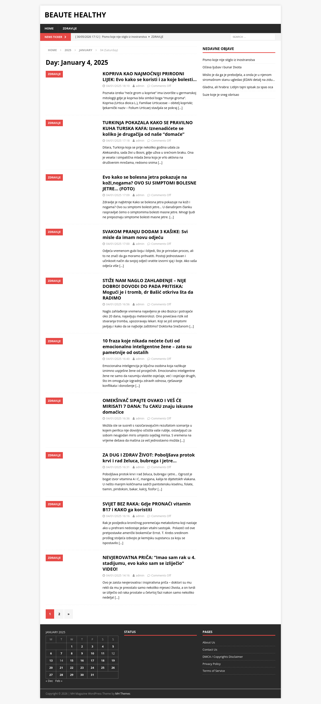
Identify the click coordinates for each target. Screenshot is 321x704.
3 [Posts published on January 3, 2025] (92, 647)
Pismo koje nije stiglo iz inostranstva (229, 60)
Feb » (58, 681)
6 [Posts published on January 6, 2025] (51, 654)
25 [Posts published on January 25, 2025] (102, 668)
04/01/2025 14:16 (118, 576)
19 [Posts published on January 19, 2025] (113, 661)
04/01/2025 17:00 (118, 244)
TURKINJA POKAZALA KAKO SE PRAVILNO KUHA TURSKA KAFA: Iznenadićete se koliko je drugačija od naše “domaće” (148, 128)
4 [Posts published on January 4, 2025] (102, 647)
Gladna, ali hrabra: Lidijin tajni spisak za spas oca (238, 87)
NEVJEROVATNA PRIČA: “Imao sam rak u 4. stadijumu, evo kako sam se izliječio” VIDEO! (149, 563)
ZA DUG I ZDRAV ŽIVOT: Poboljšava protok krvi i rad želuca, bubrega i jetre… (149, 458)
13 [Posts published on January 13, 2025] (51, 661)
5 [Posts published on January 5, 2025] (113, 647)
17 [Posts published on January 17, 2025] (92, 661)
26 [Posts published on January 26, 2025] (113, 668)
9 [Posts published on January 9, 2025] (82, 654)
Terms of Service (214, 671)
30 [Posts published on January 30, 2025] (82, 675)
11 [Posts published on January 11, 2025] (102, 654)
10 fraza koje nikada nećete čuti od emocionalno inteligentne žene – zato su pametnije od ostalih (147, 347)
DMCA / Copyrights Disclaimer (223, 657)
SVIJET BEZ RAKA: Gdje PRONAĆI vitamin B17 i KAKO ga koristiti (147, 507)
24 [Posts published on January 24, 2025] (92, 668)
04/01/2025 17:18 (118, 141)
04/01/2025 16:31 (118, 467)
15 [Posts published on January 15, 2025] (71, 661)
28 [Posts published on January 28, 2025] (61, 675)
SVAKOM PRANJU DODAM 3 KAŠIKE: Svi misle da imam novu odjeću (145, 235)
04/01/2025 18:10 (118, 86)
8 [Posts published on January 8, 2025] (71, 654)
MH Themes (122, 694)
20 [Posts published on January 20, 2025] (51, 668)
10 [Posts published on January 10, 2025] (92, 654)
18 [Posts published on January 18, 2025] (102, 661)
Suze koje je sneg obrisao (221, 95)
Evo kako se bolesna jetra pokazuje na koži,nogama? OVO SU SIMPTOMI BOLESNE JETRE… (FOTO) (149, 183)
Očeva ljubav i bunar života (222, 67)
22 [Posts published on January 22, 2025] (71, 668)
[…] (180, 108)
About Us (209, 643)
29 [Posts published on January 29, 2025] (71, 675)
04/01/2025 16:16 (118, 516)
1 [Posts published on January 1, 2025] (71, 647)
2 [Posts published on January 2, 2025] (82, 647)
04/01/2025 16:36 (118, 419)
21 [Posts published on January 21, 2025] (61, 668)
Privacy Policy (212, 664)
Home (49, 28)
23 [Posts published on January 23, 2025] (82, 668)
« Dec (49, 681)
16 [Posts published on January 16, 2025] (82, 661)
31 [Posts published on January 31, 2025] (92, 675)
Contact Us (210, 650)
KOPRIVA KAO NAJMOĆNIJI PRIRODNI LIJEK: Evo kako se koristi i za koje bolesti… (150, 77)
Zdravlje (70, 28)
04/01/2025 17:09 (118, 195)
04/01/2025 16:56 (118, 304)
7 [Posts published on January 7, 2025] (61, 654)
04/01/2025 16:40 (118, 359)
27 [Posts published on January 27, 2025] (51, 675)
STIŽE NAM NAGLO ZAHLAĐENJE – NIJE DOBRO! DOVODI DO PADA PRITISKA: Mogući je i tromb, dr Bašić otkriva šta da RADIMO (148, 289)
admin (140, 86)
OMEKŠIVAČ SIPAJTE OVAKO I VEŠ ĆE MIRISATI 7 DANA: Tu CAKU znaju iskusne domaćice (148, 406)
